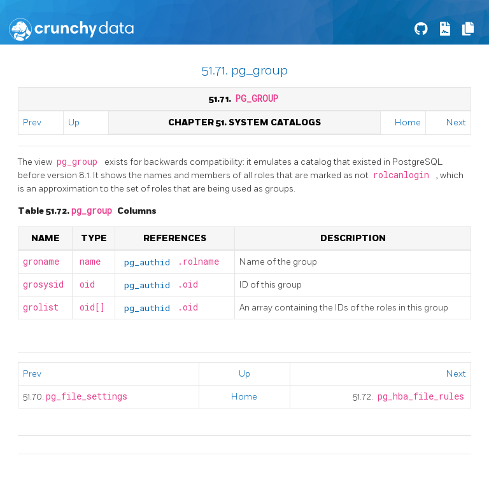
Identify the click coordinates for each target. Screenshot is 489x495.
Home (408, 122)
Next (456, 122)
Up (74, 122)
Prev (32, 122)
